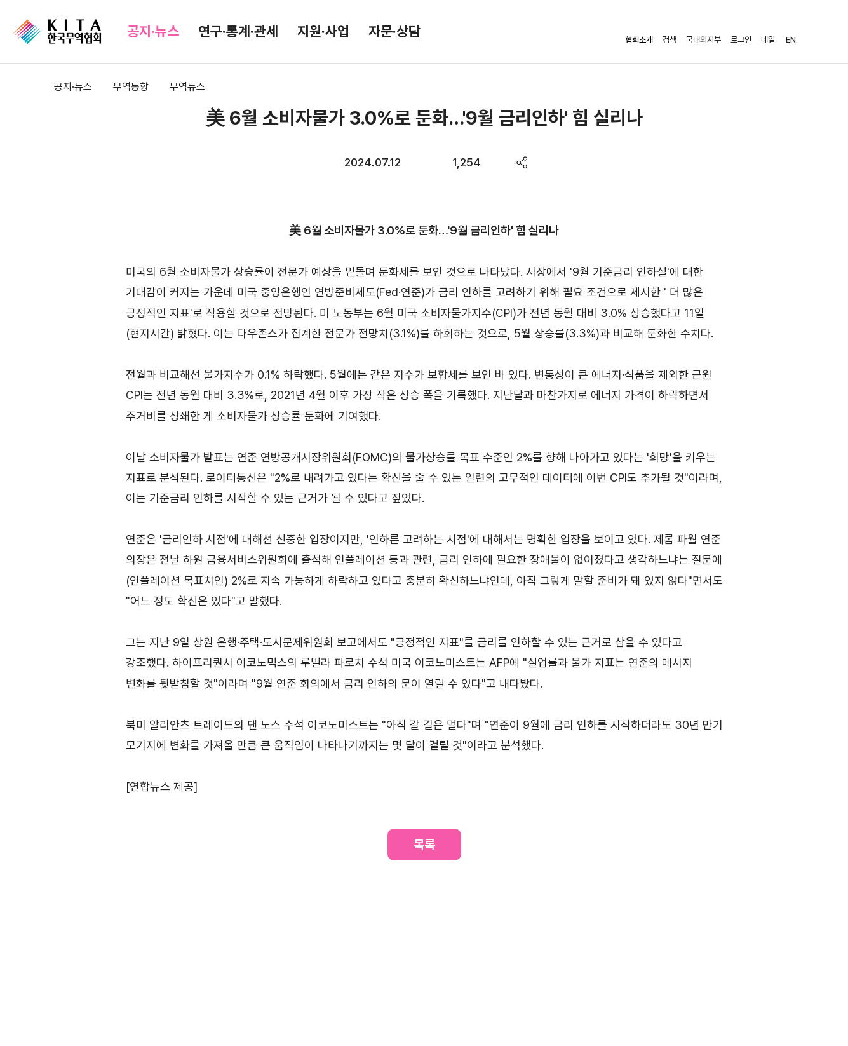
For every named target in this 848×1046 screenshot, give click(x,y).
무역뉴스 (187, 87)
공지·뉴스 (153, 31)
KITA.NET (57, 32)
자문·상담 (394, 31)
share (522, 162)
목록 (424, 844)
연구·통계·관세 (238, 31)
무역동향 (131, 87)
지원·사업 (323, 31)
